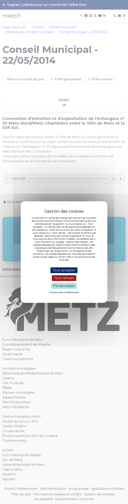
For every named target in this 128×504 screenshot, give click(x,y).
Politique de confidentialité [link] (64, 292)
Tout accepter (64, 270)
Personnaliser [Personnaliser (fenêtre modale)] (64, 286)
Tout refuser (64, 278)
